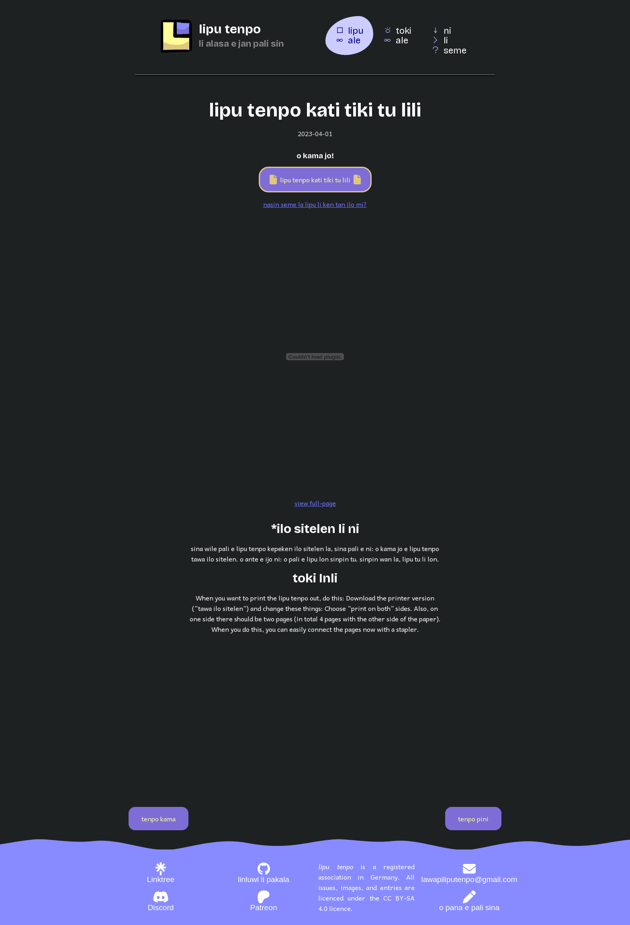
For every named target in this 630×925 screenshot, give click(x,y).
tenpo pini (473, 818)
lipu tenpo (230, 29)
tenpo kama (158, 818)
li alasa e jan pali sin (241, 43)
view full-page (315, 503)
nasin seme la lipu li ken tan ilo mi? (315, 204)
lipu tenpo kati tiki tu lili (315, 179)
